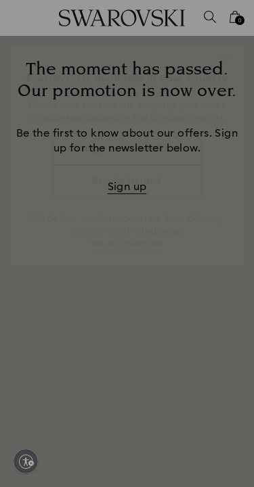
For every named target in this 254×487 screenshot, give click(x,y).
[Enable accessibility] (26, 461)
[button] (225, 61)
